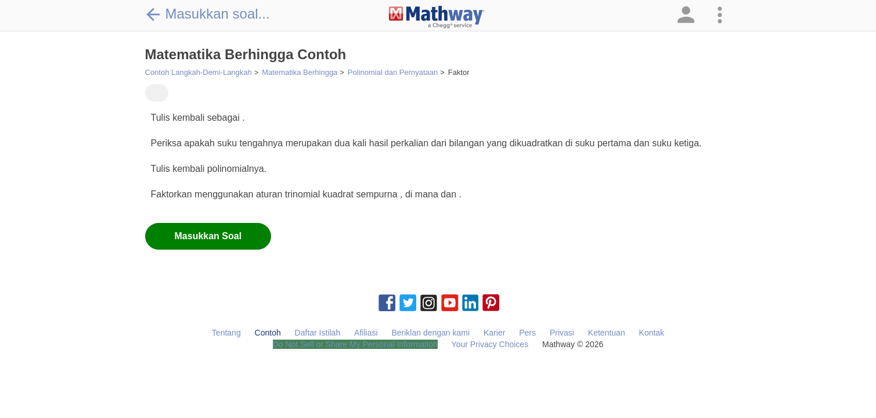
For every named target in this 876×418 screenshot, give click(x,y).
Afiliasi (365, 332)
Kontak (652, 332)
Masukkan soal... (207, 13)
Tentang (226, 332)
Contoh (268, 332)
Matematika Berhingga (299, 72)
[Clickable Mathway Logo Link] (437, 17)
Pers (527, 332)
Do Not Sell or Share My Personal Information (355, 344)
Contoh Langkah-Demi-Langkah (198, 72)
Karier (494, 332)
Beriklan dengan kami (430, 332)
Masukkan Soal (208, 236)
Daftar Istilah (318, 332)
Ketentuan (606, 332)
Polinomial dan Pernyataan (393, 72)
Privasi (562, 332)
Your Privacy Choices (490, 344)
